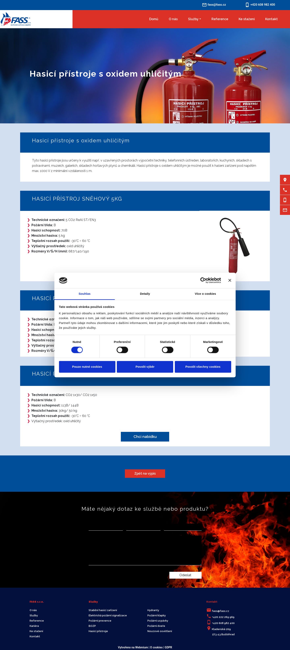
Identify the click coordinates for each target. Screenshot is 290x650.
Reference (219, 19)
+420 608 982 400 (223, 623)
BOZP (92, 625)
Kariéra (34, 625)
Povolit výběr (145, 366)
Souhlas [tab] (84, 293)
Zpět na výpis (145, 473)
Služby (193, 19)
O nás (173, 19)
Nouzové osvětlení (159, 631)
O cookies (156, 647)
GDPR (168, 647)
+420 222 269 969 (223, 617)
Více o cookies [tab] (205, 293)
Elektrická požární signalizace (108, 615)
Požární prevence (100, 620)
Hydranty (153, 610)
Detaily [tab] (145, 293)
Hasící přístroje (98, 631)
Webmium (141, 647)
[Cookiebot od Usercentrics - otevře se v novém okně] (203, 280)
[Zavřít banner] (229, 280)
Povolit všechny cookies (202, 366)
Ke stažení (247, 19)
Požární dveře (156, 625)
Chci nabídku (145, 436)
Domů (153, 19)
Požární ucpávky (157, 620)
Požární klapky (156, 615)
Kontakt (271, 19)
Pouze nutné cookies (87, 366)
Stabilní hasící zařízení (103, 610)
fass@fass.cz (220, 610)
